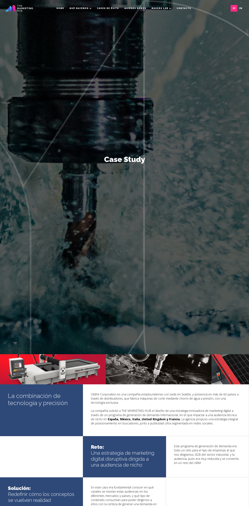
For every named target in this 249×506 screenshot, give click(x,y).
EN (240, 8)
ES (234, 8)
